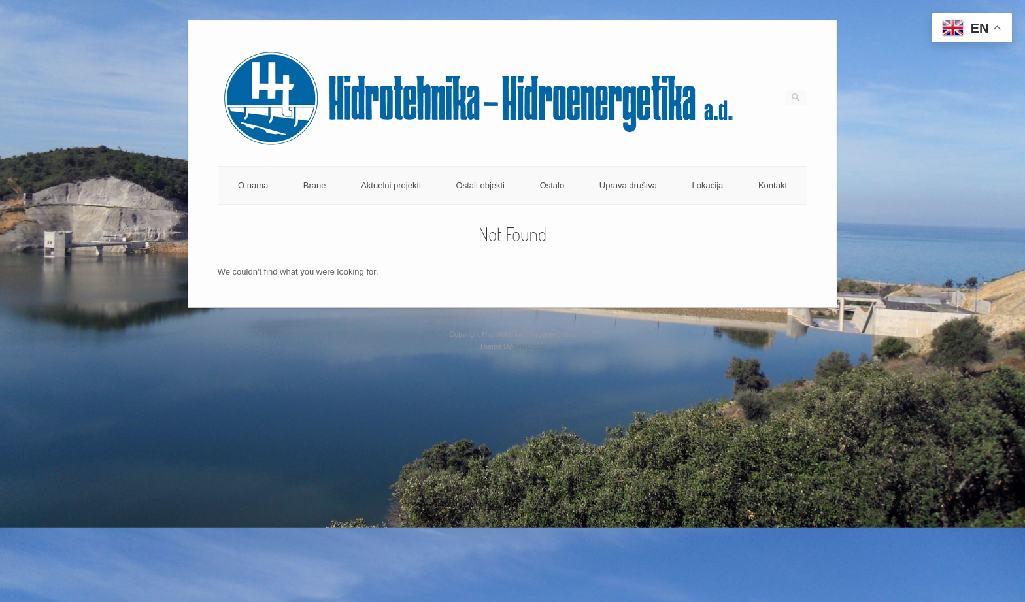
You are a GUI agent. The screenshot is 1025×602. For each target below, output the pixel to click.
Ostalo (552, 185)
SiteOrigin (530, 346)
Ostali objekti (480, 185)
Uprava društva (628, 185)
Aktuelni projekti (391, 185)
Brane (314, 185)
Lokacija (708, 185)
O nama (253, 185)
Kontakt (772, 185)
